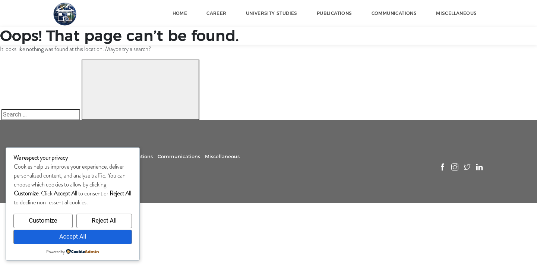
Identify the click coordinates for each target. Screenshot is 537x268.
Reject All (104, 220)
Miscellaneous (456, 13)
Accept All (72, 236)
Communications (394, 13)
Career (216, 13)
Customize (43, 220)
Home (180, 13)
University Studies (271, 13)
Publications (334, 13)
